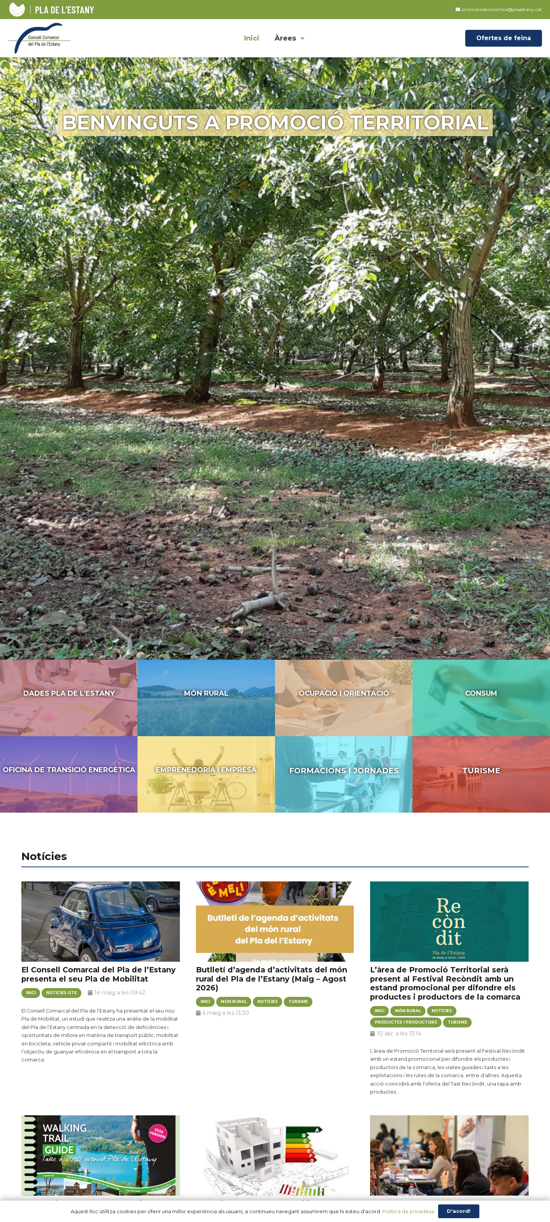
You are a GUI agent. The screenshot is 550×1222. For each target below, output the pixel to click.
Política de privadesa (408, 1211)
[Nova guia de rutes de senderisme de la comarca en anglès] (100, 1163)
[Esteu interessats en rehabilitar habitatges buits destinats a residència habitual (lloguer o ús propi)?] (275, 1163)
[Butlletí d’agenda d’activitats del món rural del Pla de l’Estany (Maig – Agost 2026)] (275, 929)
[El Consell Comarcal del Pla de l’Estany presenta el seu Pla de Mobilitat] (100, 929)
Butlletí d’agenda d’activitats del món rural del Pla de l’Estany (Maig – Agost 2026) (271, 978)
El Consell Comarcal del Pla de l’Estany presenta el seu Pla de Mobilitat (98, 974)
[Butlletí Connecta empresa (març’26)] (449, 1163)
